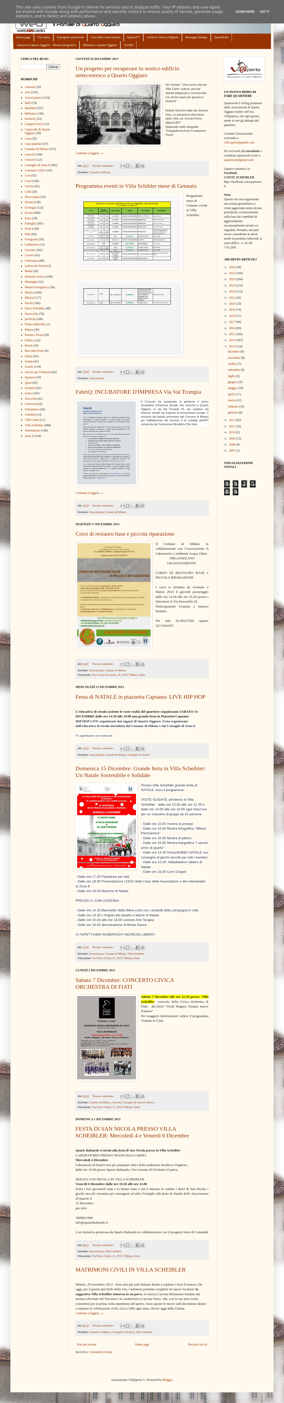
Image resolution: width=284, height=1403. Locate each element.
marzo (232, 400)
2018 (232, 316)
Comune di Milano (99, 172)
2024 (232, 279)
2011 (232, 426)
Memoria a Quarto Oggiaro (100, 45)
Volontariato (32, 430)
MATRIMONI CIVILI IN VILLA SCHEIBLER (131, 1269)
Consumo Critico (35, 170)
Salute (29, 356)
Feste (28, 228)
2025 (232, 273)
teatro (28, 393)
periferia (30, 319)
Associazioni (96, 378)
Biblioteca (31, 113)
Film (28, 234)
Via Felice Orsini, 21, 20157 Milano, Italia (116, 958)
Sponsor (30, 377)
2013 (232, 346)
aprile (232, 394)
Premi (28, 345)
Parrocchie (31, 314)
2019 (232, 309)
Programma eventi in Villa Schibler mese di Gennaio (136, 186)
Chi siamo (43, 37)
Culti (28, 191)
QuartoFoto (221, 37)
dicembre (234, 351)
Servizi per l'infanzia (38, 372)
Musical (30, 297)
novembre (234, 358)
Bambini (30, 108)
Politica (29, 340)
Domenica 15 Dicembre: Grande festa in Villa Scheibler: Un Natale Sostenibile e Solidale (141, 771)
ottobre (232, 364)
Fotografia (31, 239)
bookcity (30, 119)
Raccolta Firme (34, 351)
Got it (264, 12)
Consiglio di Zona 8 (139, 754)
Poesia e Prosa (34, 335)
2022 (232, 291)
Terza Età (30, 398)
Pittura (29, 329)
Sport (28, 383)
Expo (28, 218)
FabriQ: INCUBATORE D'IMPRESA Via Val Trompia (138, 392)
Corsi (28, 181)
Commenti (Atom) (100, 1352)
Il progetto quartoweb (70, 37)
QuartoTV (133, 37)
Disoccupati (32, 197)
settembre (234, 370)
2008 (232, 444)
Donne (29, 202)
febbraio (233, 406)
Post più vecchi (197, 1344)
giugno (232, 382)
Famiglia (30, 223)
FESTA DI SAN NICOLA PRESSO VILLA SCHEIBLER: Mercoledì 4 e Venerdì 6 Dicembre (132, 1132)
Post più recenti (86, 1344)
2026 (232, 267)
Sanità (29, 361)
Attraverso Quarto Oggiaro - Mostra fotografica (46, 45)
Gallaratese (32, 244)
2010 (232, 432)
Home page (23, 37)
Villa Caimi (32, 420)
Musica (150, 1102)
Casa (28, 138)
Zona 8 (29, 436)
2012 (232, 420)
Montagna (31, 282)
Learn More (245, 12)
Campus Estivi (34, 124)
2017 (232, 322)
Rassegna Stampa (196, 37)
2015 (232, 334)
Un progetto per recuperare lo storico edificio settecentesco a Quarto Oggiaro (127, 71)
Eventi (29, 213)
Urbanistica (32, 409)
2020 (232, 303)
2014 (232, 340)
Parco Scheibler (35, 308)
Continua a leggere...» (89, 153)
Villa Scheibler (135, 953)
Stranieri (30, 388)
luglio (232, 376)
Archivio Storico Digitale (162, 37)
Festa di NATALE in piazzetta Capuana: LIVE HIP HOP (140, 696)
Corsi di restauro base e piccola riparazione (125, 533)
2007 (232, 450)
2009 (232, 438)
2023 (232, 285)
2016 (232, 328)
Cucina (29, 186)
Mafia (28, 271)
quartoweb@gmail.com (239, 160)
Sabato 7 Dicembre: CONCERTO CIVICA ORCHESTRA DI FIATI (125, 983)
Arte (27, 92)
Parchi (29, 303)
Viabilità (30, 414)
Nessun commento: (103, 165)
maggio (233, 388)
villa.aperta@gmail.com (239, 142)
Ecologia (30, 207)
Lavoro (29, 255)
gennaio (233, 412)
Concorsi (30, 159)
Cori (27, 175)
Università (31, 404)
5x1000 (128, 45)
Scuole (29, 366)
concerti (116, 1102)
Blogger (167, 1380)
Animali (30, 87)
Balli (28, 103)
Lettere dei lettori (35, 266)
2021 (232, 297)
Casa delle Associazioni (105, 37)
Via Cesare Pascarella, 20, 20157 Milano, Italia (118, 674)
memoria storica (35, 276)
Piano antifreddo (35, 324)
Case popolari (33, 144)
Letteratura (32, 260)
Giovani (30, 250)
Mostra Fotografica (37, 287)
